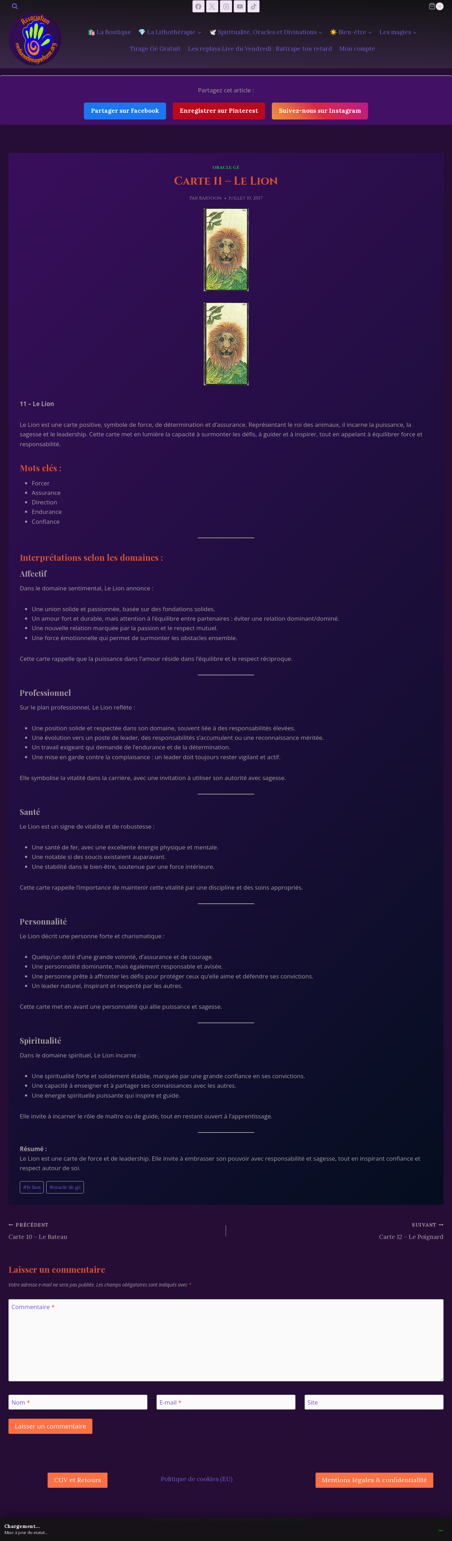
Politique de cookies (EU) (196, 1479)
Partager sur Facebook (125, 111)
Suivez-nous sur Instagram (320, 111)
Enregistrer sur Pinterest (219, 111)
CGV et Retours (77, 1480)
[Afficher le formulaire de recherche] (14, 6)
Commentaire (33, 1307)
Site (312, 1402)
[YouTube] (240, 6)
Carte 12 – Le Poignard (338, 1230)
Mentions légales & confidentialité (374, 1480)
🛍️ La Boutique (109, 32)
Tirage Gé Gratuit (155, 49)
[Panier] (436, 6)
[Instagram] (226, 6)
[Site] (374, 1402)
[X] (212, 6)
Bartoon (210, 198)
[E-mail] (226, 1402)
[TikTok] (253, 6)
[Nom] (77, 1402)
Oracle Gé (226, 167)
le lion (32, 1187)
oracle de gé (65, 1187)
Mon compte (357, 49)
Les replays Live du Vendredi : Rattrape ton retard (260, 49)
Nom (21, 1402)
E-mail (170, 1402)
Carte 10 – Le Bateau (114, 1230)
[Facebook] (198, 6)
